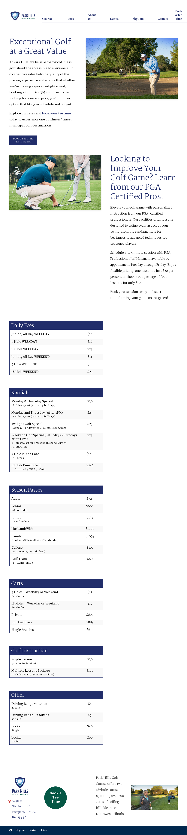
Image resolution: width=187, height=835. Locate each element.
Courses (47, 18)
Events (114, 18)
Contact (163, 18)
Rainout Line (38, 830)
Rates (70, 18)
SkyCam (138, 18)
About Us (92, 16)
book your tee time (56, 113)
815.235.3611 (20, 817)
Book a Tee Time (178, 15)
